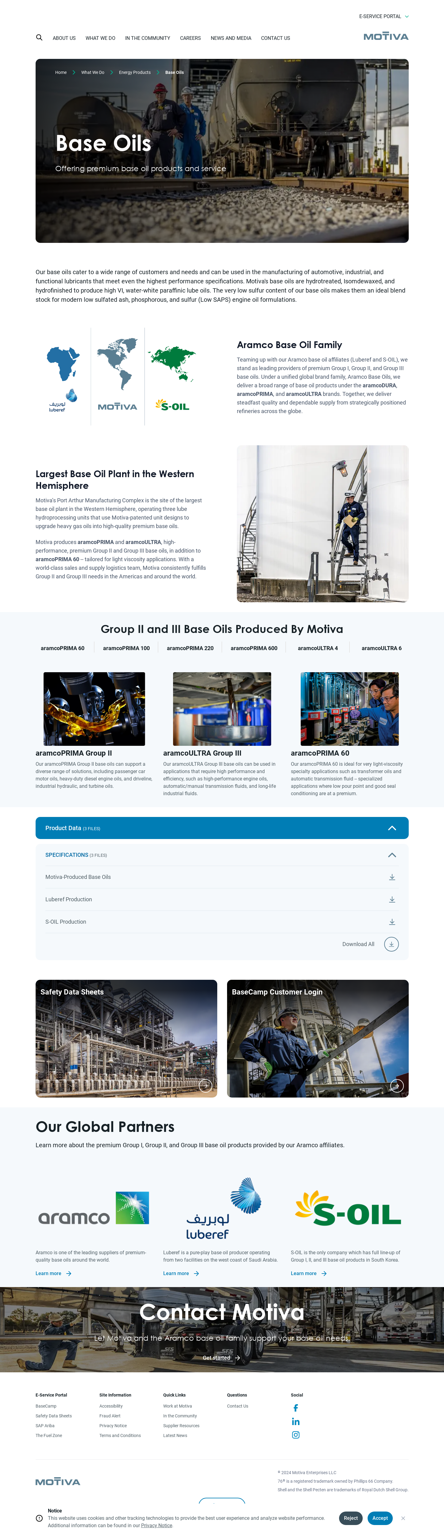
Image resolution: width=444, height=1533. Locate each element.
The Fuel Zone (49, 1435)
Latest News (175, 1435)
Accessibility (111, 1406)
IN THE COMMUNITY (147, 38)
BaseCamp (46, 1406)
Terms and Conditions (120, 1435)
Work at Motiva (177, 1406)
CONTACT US (275, 38)
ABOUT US (64, 38)
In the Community (180, 1415)
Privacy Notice (113, 1425)
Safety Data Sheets (54, 1415)
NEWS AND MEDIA (231, 38)
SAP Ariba (45, 1425)
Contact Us (237, 1406)
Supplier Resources (181, 1425)
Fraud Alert (110, 1415)
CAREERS (190, 38)
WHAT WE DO (100, 38)
